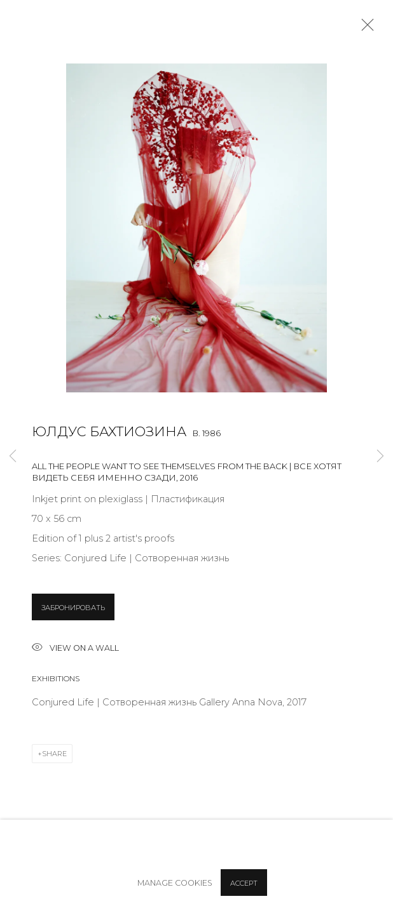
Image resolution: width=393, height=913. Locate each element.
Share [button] (54, 753)
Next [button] (380, 456)
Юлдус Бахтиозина (109, 431)
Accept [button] (244, 883)
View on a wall (75, 648)
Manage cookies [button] (174, 883)
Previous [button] (12, 456)
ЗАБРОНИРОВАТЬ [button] (73, 607)
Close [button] (364, 28)
